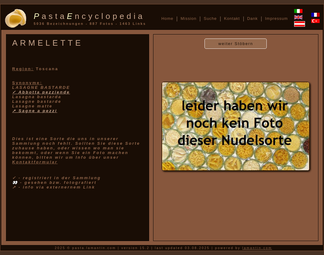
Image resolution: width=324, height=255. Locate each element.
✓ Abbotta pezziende (41, 92)
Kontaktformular (35, 162)
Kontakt (232, 18)
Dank (252, 18)
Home (167, 18)
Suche (210, 18)
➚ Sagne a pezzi (34, 110)
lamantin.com (257, 248)
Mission (188, 18)
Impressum (276, 18)
